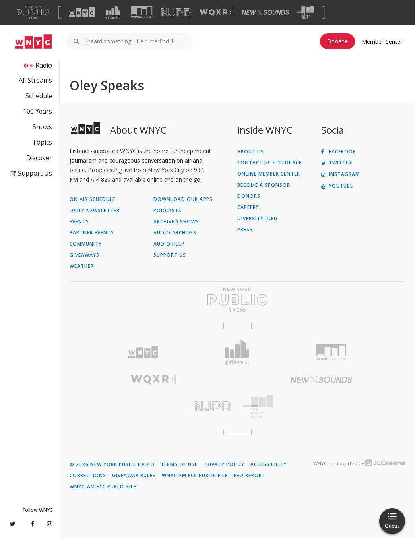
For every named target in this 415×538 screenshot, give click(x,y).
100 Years (37, 111)
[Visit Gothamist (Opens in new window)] (113, 12)
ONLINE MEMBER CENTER (268, 174)
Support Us (31, 173)
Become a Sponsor (263, 185)
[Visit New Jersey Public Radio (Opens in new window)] (153, 406)
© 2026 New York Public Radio (112, 464)
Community (86, 244)
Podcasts (167, 210)
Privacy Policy (224, 464)
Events (79, 221)
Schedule (38, 95)
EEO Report (250, 475)
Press (245, 229)
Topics (42, 142)
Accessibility (268, 464)
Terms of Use (179, 464)
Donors (248, 196)
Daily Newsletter (95, 210)
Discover (39, 157)
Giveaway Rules (134, 475)
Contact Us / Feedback (269, 163)
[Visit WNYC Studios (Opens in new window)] (142, 12)
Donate (337, 41)
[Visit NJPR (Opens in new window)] (176, 12)
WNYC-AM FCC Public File (103, 486)
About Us (250, 151)
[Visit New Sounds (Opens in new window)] (265, 12)
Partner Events (92, 232)
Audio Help (168, 244)
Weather (82, 266)
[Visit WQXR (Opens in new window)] (216, 12)
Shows (42, 126)
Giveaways (84, 255)
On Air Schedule (92, 199)
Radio (43, 65)
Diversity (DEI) (257, 218)
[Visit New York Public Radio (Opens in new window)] (237, 300)
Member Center (382, 41)
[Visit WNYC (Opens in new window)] (82, 12)
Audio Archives (174, 232)
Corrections (88, 475)
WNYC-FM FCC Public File (195, 475)
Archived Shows (176, 221)
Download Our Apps (183, 199)
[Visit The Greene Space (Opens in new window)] (305, 12)
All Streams (35, 80)
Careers (248, 207)
